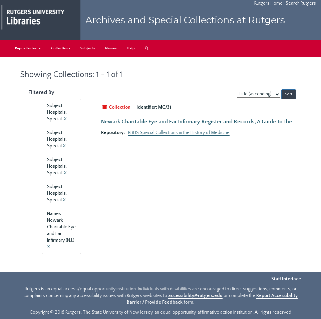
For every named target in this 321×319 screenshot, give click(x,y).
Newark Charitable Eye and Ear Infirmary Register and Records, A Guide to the (196, 122)
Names (111, 48)
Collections (60, 48)
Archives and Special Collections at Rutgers (185, 20)
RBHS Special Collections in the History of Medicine (179, 132)
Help (131, 48)
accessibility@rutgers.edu (195, 295)
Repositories (28, 48)
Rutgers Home (268, 3)
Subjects (87, 48)
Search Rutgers (301, 3)
